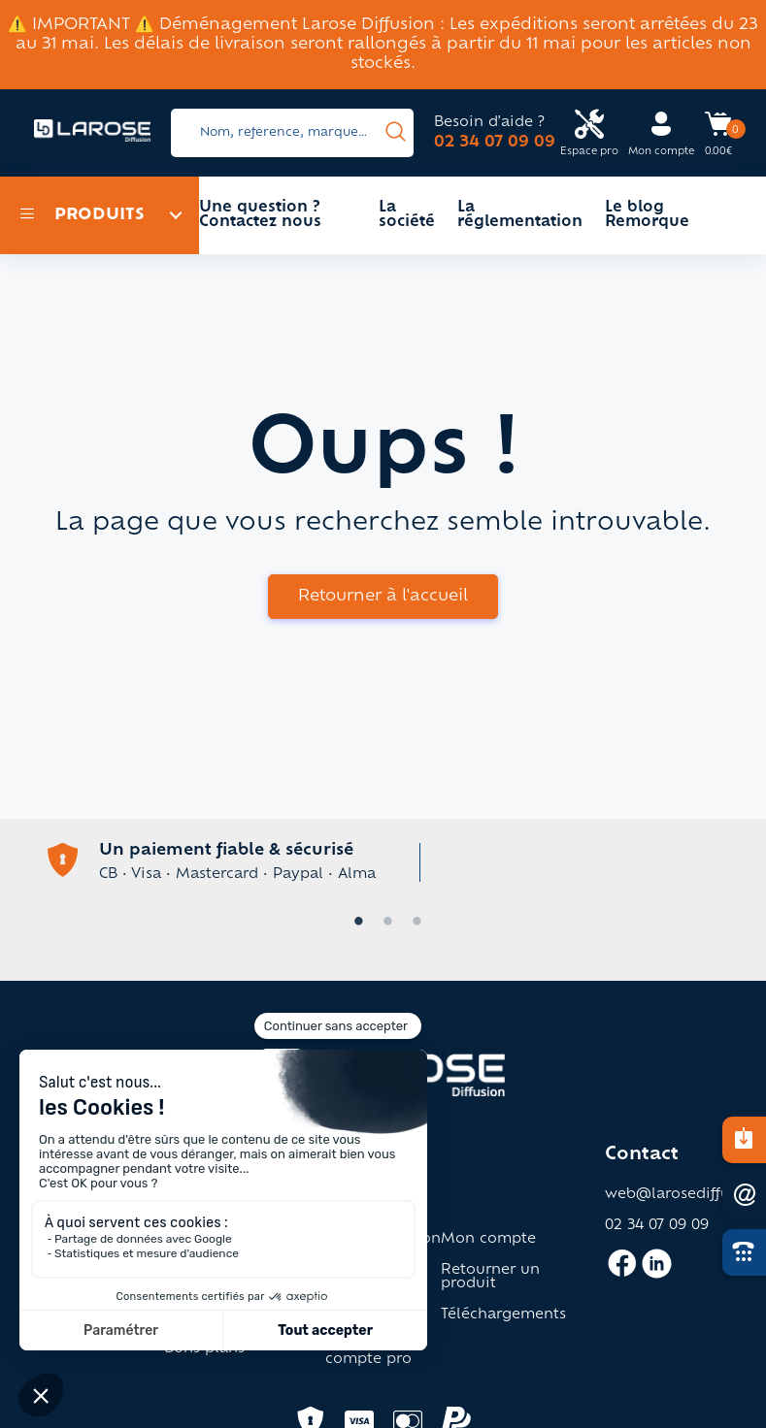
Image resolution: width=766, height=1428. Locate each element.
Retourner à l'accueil (383, 596)
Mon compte (488, 1240)
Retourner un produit (490, 1277)
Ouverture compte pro (368, 1353)
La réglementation (520, 215)
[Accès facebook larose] (622, 1272)
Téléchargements (503, 1315)
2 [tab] (383, 922)
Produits (82, 215)
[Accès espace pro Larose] (589, 133)
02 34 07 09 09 (494, 142)
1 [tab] (354, 922)
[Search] (292, 133)
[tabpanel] (383, 860)
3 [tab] (412, 922)
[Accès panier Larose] (718, 131)
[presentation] (396, 133)
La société (407, 215)
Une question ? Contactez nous (260, 215)
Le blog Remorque (647, 215)
